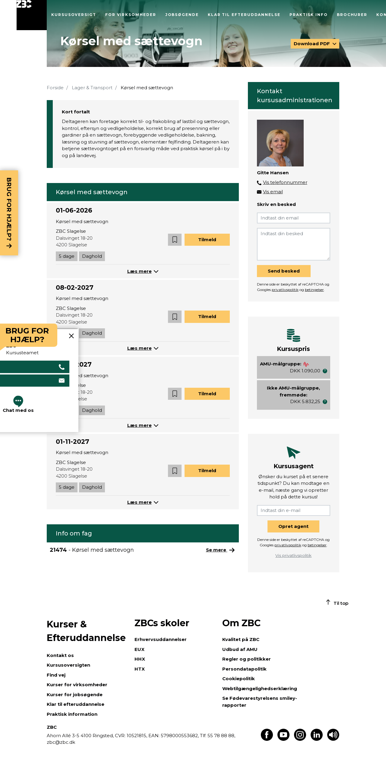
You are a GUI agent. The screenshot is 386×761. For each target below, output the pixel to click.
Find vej (56, 675)
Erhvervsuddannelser (160, 639)
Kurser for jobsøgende (75, 694)
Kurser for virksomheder (77, 684)
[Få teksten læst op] (333, 739)
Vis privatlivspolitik (293, 555)
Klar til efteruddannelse (244, 14)
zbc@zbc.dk (61, 742)
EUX (139, 649)
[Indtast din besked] (293, 244)
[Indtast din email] (293, 218)
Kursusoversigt (73, 14)
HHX (139, 659)
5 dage (66, 256)
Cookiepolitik (238, 678)
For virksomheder (130, 14)
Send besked (284, 271)
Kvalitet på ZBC (240, 639)
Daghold (92, 256)
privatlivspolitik (285, 289)
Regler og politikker (246, 659)
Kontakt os (60, 655)
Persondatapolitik (244, 669)
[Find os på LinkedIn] (317, 739)
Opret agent (293, 526)
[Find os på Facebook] (267, 739)
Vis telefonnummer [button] (285, 182)
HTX (139, 669)
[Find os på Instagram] (300, 739)
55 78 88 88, (220, 735)
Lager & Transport (92, 87)
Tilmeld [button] (207, 239)
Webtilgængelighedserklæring (259, 688)
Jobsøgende (182, 14)
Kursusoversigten (68, 665)
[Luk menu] (32, 15)
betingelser (314, 289)
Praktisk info (309, 14)
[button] (175, 240)
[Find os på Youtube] (283, 739)
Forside (55, 87)
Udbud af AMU (240, 649)
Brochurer (352, 14)
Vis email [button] (273, 191)
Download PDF (312, 43)
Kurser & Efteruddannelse (86, 631)
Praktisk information (72, 714)
